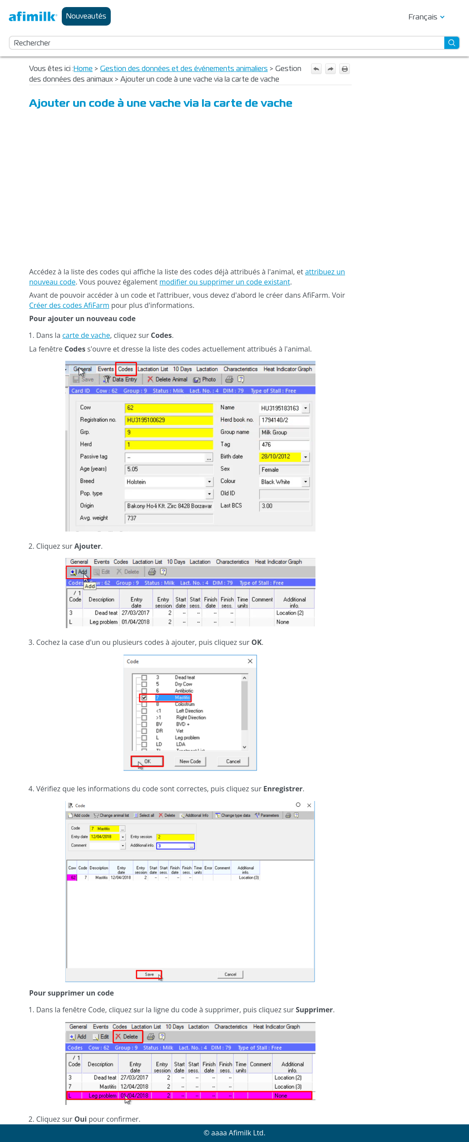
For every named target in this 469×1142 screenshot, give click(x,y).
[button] (452, 43)
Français (423, 17)
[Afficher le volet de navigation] (455, 16)
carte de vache (86, 335)
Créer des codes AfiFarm (69, 305)
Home (83, 68)
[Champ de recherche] (234, 43)
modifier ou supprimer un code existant (224, 282)
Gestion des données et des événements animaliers (184, 68)
